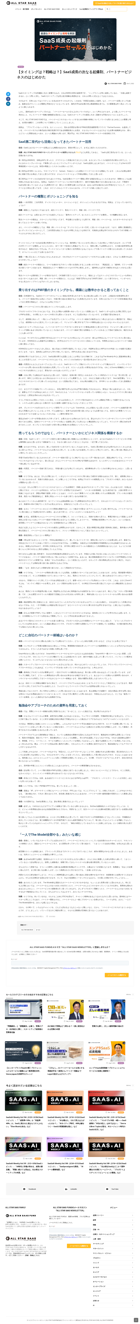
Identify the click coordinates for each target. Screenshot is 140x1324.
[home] (21, 3)
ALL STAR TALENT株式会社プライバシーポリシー (60, 1320)
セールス (21, 66)
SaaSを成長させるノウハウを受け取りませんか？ (116, 3)
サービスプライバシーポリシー (36, 1320)
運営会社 (78, 1320)
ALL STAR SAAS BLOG (27, 930)
